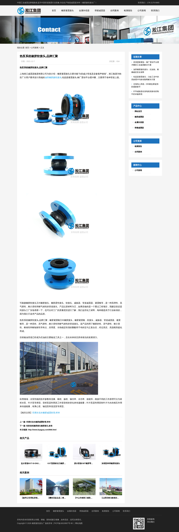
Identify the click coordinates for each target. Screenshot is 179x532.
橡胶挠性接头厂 (38, 523)
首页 (54, 10)
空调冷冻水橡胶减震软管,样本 (46, 413)
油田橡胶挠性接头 (53, 77)
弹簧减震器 (100, 10)
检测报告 (128, 10)
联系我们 (155, 10)
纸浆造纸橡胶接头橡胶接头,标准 (39, 426)
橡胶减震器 (139, 117)
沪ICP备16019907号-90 (63, 523)
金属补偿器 (84, 10)
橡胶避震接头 (67, 10)
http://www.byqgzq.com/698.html (42, 430)
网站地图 (79, 523)
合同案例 (114, 10)
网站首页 (138, 111)
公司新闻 (141, 10)
